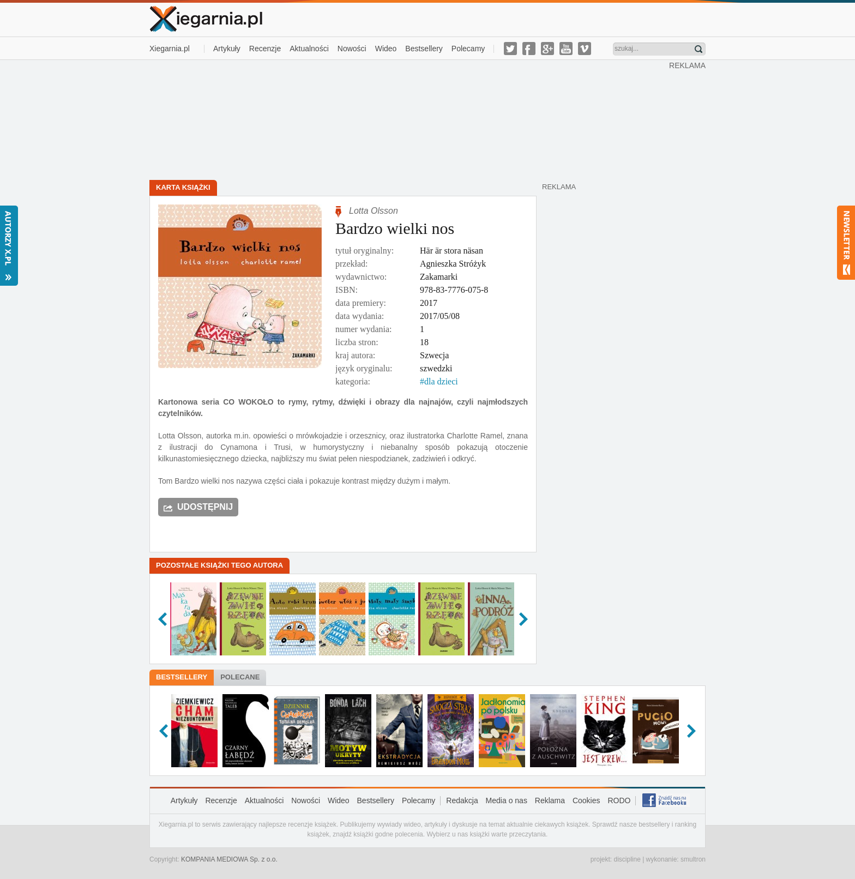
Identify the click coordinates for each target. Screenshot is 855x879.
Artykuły (226, 48)
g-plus (547, 48)
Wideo (386, 48)
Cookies (586, 800)
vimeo (584, 48)
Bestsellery (423, 48)
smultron (693, 859)
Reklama (550, 800)
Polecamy (468, 48)
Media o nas (506, 800)
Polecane (240, 677)
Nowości (352, 48)
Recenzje (265, 48)
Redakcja (462, 800)
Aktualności (309, 48)
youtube (566, 48)
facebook (528, 48)
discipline (626, 859)
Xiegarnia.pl (169, 48)
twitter (510, 48)
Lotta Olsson (373, 210)
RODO (618, 800)
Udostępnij (205, 506)
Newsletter (846, 243)
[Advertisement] (409, 118)
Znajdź (698, 49)
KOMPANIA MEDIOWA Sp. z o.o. (229, 859)
